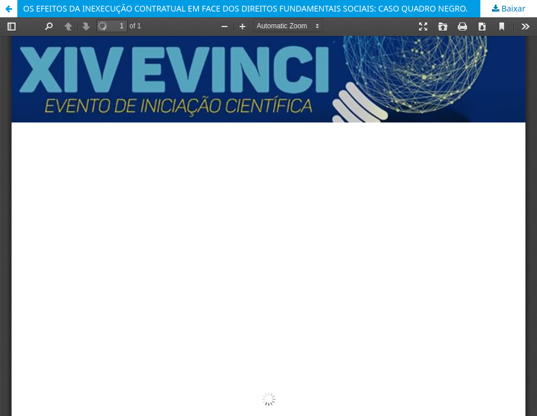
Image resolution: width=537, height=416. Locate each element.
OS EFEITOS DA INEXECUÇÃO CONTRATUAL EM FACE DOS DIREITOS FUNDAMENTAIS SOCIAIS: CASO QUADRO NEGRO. (245, 8)
